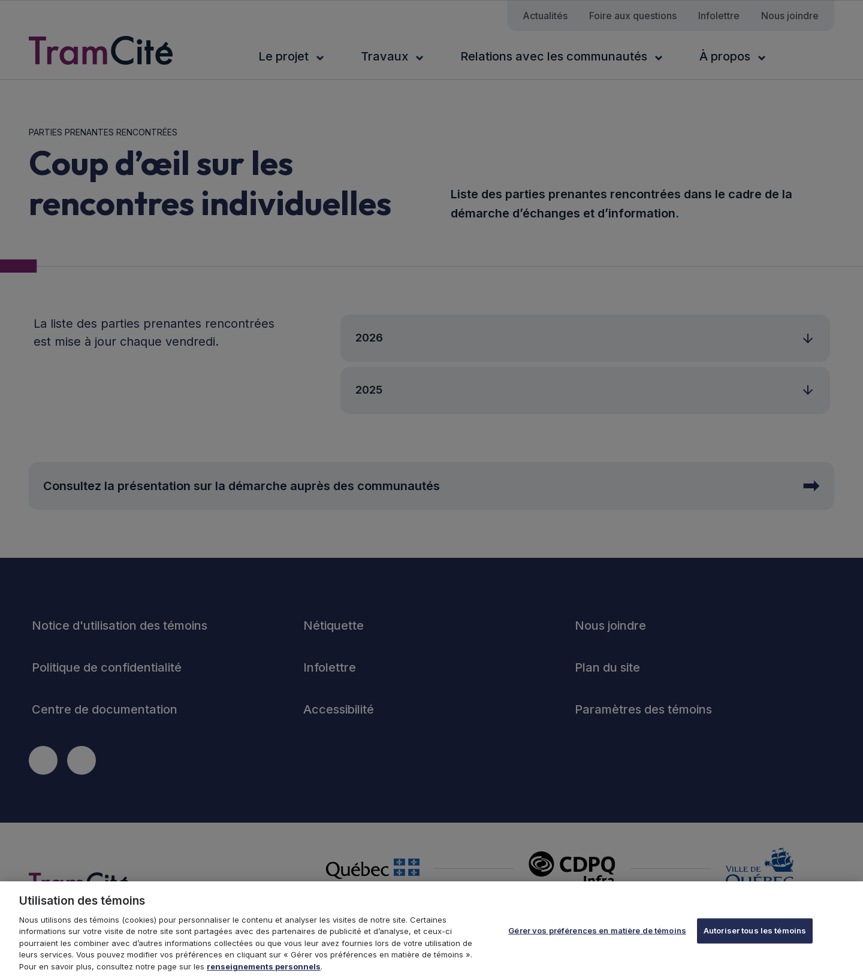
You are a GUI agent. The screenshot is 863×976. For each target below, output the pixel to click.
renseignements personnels (264, 970)
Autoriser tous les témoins (755, 934)
